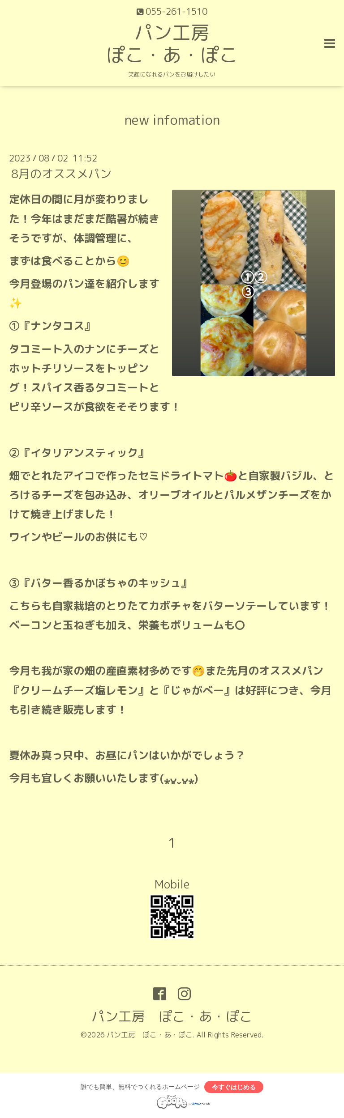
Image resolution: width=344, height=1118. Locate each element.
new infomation (172, 120)
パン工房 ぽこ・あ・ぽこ (172, 43)
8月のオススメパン (61, 174)
